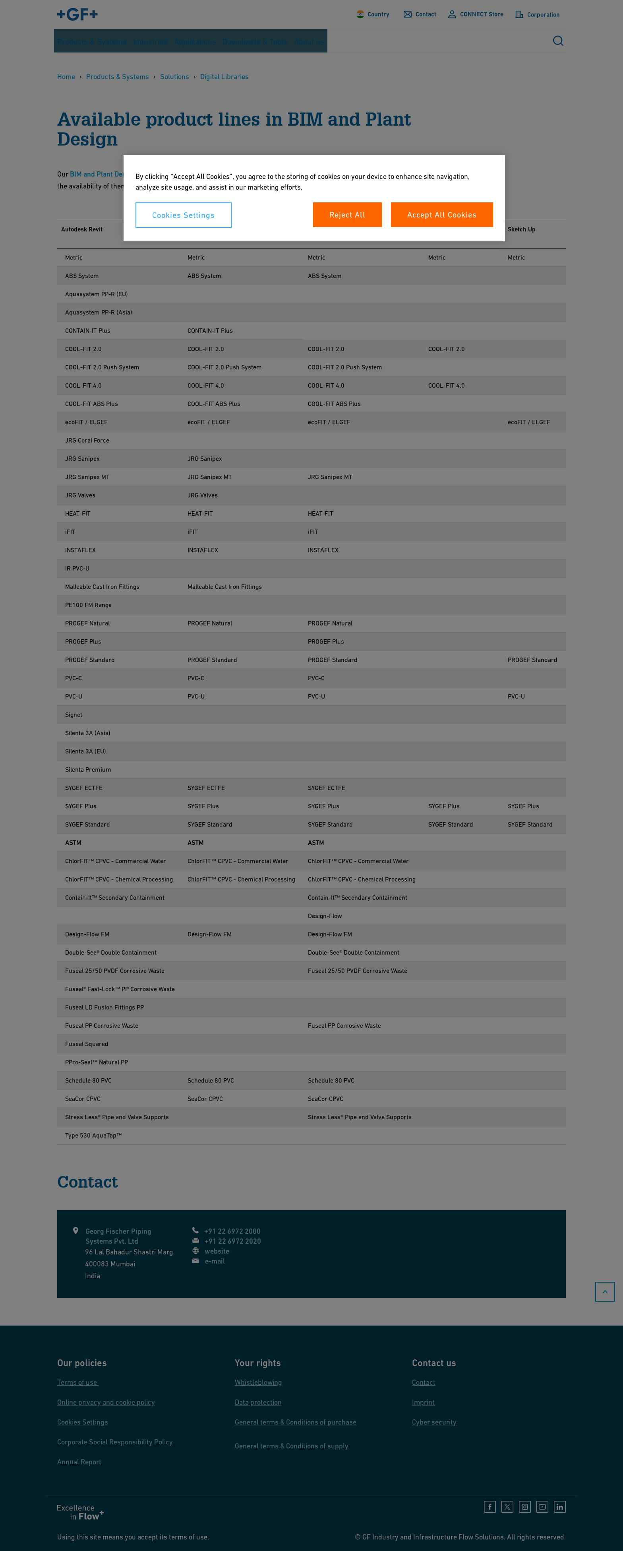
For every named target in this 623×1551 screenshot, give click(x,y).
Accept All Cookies (442, 214)
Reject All (347, 214)
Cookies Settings (183, 215)
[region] (314, 198)
